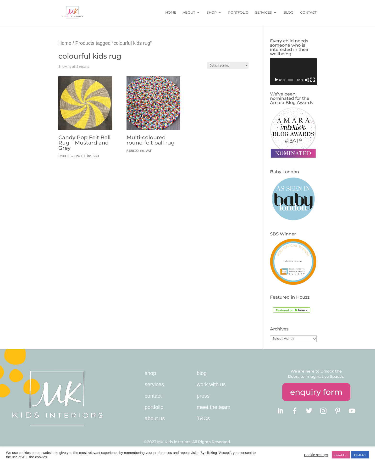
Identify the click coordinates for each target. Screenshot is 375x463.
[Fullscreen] (312, 80)
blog (202, 373)
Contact (308, 13)
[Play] (276, 80)
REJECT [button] (360, 455)
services (154, 384)
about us (155, 418)
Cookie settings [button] (316, 455)
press (203, 396)
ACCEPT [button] (341, 455)
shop (150, 373)
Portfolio (238, 13)
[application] (293, 71)
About (189, 13)
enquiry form (316, 392)
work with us (211, 384)
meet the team (213, 407)
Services (263, 13)
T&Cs (203, 418)
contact (153, 396)
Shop (212, 13)
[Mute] (307, 80)
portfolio (154, 407)
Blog (288, 13)
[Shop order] (227, 65)
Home (170, 13)
